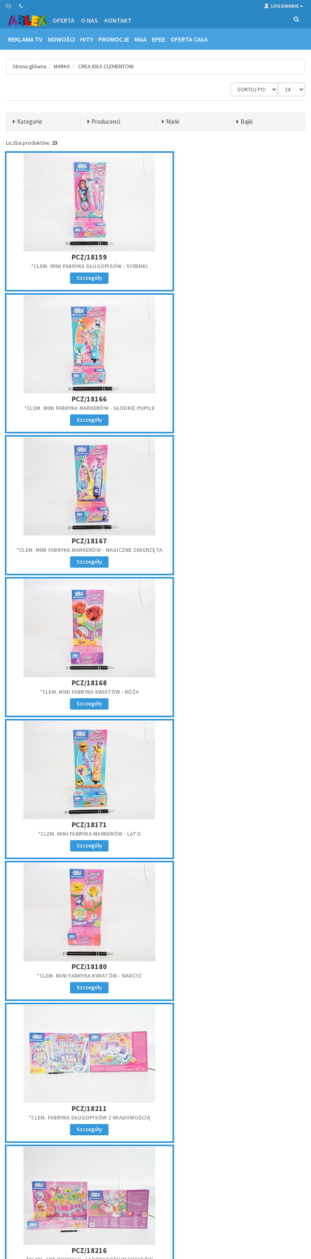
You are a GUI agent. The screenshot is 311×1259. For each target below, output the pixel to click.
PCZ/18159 (54, 221)
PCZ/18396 (256, 648)
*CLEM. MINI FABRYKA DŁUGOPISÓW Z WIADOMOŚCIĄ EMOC (256, 767)
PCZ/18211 (54, 434)
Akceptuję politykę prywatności (207, 1202)
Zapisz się (233, 1185)
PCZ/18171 (155, 328)
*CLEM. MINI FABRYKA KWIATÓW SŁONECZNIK (55, 554)
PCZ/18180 (256, 328)
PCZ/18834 (54, 967)
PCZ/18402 (54, 861)
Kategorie (29, 121)
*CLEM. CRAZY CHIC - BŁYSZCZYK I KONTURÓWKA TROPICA (155, 980)
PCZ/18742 (256, 861)
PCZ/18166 (155, 221)
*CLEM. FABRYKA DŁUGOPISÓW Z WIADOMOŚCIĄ (54, 447)
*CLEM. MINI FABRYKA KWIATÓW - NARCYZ (256, 341)
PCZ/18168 (54, 328)
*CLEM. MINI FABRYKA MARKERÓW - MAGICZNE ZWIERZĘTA (256, 234)
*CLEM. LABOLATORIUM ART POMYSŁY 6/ (256, 873)
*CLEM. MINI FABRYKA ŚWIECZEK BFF (256, 550)
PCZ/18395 (155, 648)
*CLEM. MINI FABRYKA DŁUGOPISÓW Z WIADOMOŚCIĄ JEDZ (155, 767)
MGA (140, 39)
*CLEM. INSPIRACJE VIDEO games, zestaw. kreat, (256, 447)
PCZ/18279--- (256, 434)
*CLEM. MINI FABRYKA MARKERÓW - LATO (156, 341)
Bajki (247, 121)
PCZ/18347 (54, 541)
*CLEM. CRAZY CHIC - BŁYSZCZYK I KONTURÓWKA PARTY (54, 980)
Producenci (106, 121)
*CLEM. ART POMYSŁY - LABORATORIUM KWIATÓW (155, 447)
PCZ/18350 (155, 541)
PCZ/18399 (155, 754)
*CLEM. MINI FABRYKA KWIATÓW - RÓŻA (54, 341)
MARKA (63, 66)
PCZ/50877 (155, 967)
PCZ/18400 (256, 754)
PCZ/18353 (54, 648)
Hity (86, 39)
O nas (89, 20)
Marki (172, 121)
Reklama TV (25, 39)
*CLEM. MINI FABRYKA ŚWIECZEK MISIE (155, 554)
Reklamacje (19, 1173)
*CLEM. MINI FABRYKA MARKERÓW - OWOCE (156, 660)
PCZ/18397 (54, 754)
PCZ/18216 (155, 434)
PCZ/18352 (256, 541)
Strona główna (30, 66)
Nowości (61, 39)
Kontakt (118, 20)
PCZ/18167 (256, 221)
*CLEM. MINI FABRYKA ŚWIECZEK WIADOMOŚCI (54, 660)
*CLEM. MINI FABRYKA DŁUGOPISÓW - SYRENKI (54, 234)
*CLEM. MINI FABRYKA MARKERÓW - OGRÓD (54, 767)
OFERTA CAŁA (189, 39)
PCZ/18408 (155, 861)
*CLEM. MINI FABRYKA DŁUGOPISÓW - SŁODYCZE (155, 873)
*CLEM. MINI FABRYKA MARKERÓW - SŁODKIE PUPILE (156, 234)
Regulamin (18, 1163)
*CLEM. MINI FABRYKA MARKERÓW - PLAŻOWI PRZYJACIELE (256, 660)
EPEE (158, 39)
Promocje (113, 39)
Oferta (64, 20)
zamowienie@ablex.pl (48, 1110)
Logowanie (283, 6)
